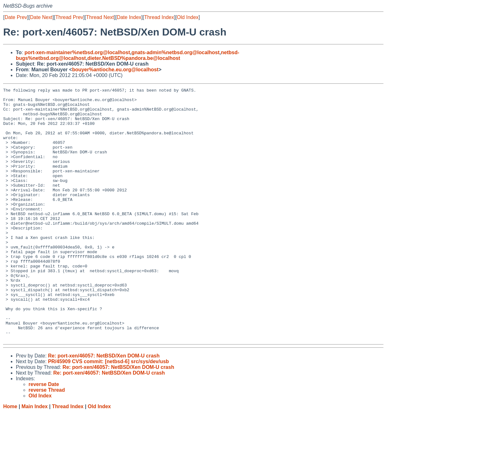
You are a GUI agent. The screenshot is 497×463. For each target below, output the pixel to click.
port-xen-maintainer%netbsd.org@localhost (77, 52)
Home (10, 457)
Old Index (187, 17)
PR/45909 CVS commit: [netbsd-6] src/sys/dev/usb (108, 412)
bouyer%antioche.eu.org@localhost (115, 69)
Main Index (35, 457)
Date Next (41, 17)
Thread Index (159, 17)
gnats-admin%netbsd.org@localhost (176, 52)
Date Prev (15, 17)
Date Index (129, 17)
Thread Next (100, 17)
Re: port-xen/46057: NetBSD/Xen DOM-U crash (103, 406)
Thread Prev (69, 17)
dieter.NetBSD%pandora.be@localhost (133, 58)
